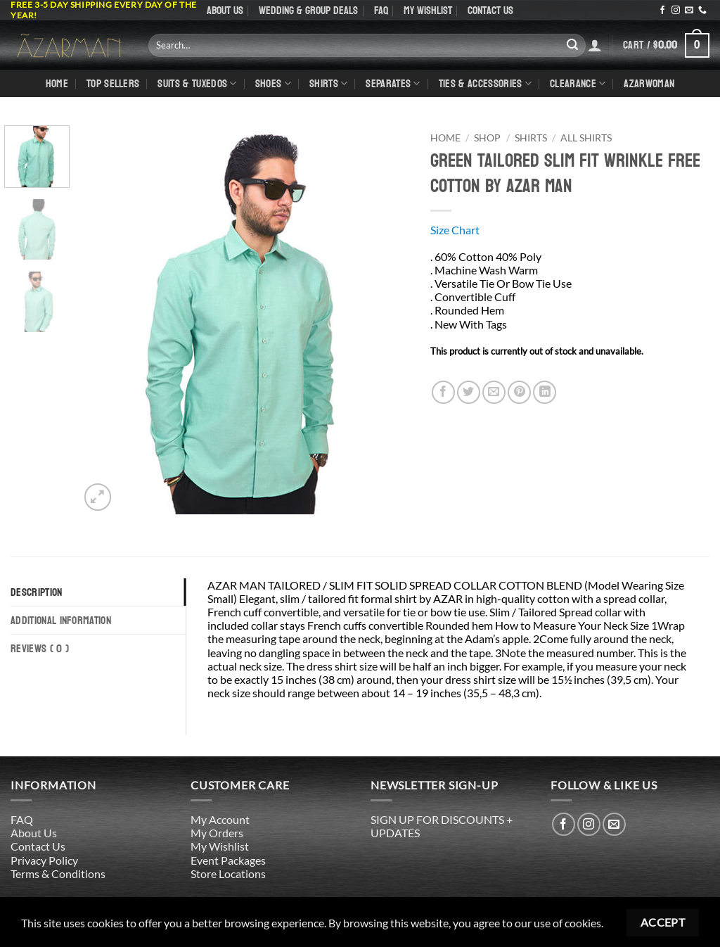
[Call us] (702, 10)
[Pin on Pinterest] (519, 392)
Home (57, 83)
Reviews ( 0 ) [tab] (40, 648)
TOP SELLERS (113, 83)
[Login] (595, 45)
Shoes (273, 83)
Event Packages (228, 860)
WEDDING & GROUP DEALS (308, 10)
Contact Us (490, 10)
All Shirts (586, 138)
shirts (328, 83)
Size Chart (455, 229)
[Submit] (572, 45)
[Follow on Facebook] (662, 10)
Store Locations (228, 873)
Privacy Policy (44, 860)
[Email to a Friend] (494, 392)
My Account (220, 819)
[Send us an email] (689, 10)
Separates (393, 83)
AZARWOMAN (649, 83)
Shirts (531, 138)
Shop (487, 138)
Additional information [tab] (61, 620)
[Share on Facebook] (443, 392)
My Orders (217, 832)
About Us (225, 10)
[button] (666, 45)
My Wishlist (428, 10)
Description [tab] (37, 592)
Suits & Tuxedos (197, 83)
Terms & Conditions (58, 873)
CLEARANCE (577, 83)
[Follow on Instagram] (675, 10)
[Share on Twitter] (468, 392)
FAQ (381, 10)
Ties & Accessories (485, 83)
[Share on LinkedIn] (544, 392)
